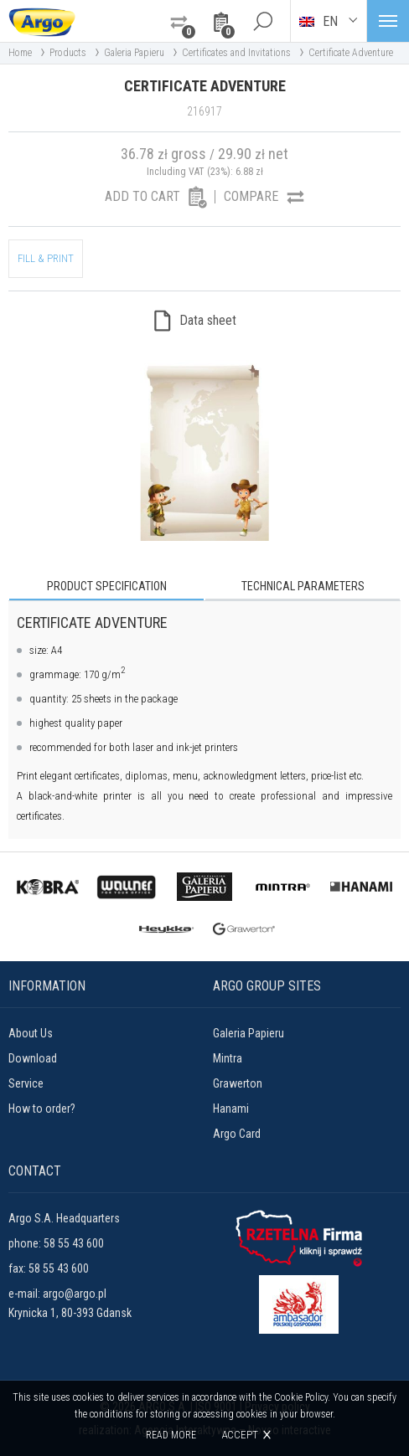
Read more (171, 1435)
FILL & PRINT (46, 258)
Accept (239, 1434)
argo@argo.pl (74, 1293)
